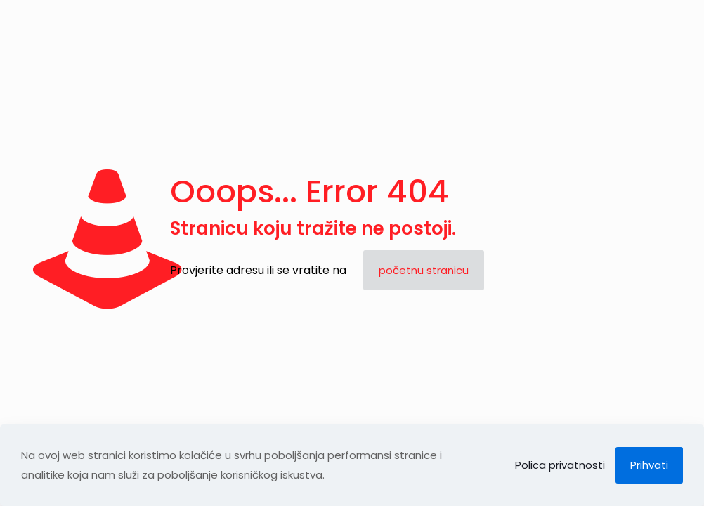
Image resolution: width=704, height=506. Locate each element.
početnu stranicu (424, 270)
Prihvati (649, 465)
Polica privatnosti (560, 465)
